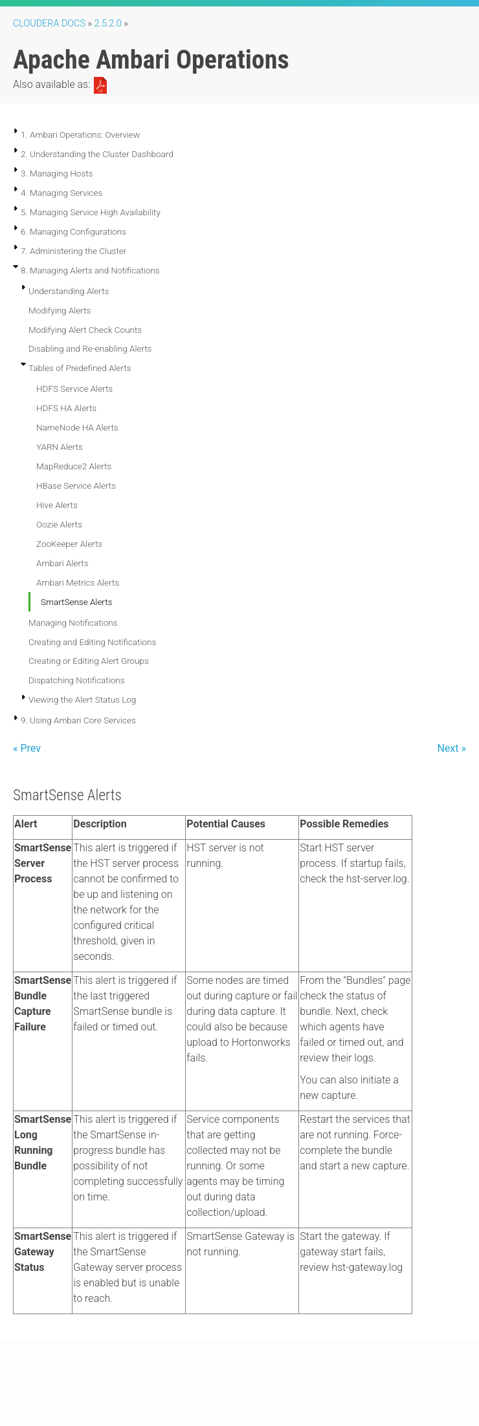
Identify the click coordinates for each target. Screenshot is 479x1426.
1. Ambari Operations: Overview (80, 134)
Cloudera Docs (49, 23)
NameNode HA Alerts (77, 427)
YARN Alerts (59, 447)
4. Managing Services (61, 192)
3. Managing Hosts (57, 173)
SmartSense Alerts (76, 602)
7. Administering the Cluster (73, 251)
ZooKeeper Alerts (69, 543)
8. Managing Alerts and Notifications (90, 270)
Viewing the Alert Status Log (82, 699)
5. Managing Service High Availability (91, 212)
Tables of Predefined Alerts (79, 368)
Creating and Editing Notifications (92, 642)
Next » (451, 748)
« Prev (27, 748)
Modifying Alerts (59, 310)
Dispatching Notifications (76, 680)
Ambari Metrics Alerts (77, 582)
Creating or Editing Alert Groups (88, 660)
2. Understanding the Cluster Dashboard (97, 154)
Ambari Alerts (62, 563)
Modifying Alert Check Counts (85, 330)
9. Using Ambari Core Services (78, 720)
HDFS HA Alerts (66, 408)
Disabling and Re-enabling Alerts (89, 348)
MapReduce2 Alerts (73, 466)
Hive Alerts (57, 505)
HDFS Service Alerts (74, 388)
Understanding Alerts (68, 291)
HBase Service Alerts (76, 485)
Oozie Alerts (59, 524)
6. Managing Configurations (73, 231)
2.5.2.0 (108, 23)
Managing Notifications (72, 622)
